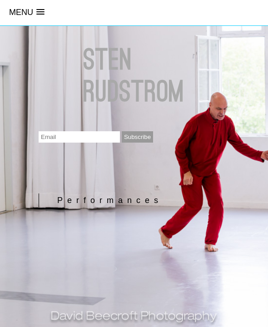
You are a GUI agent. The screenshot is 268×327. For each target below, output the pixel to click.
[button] (27, 12)
